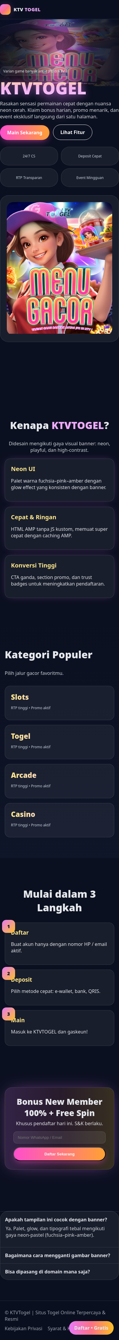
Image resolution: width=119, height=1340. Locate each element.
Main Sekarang (24, 132)
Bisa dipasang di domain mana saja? (47, 1271)
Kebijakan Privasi (23, 1328)
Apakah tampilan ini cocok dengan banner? (56, 1219)
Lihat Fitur (72, 132)
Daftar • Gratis (91, 1328)
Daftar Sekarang (59, 1154)
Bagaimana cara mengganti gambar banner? (57, 1255)
